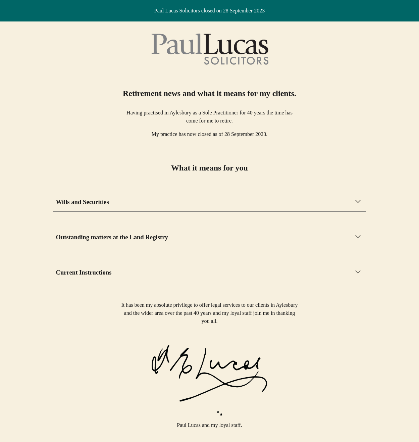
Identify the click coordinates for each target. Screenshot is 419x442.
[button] (358, 202)
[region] (209, 10)
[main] (210, 93)
